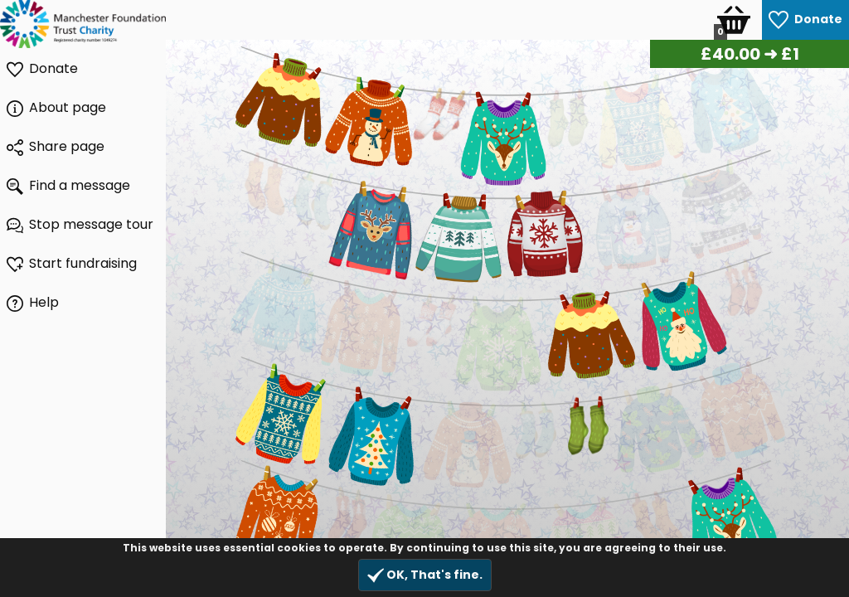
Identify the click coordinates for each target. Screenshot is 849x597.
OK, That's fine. (425, 575)
